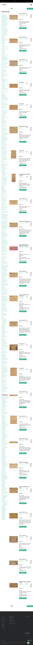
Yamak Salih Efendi (4, 381)
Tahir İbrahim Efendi (4, 375)
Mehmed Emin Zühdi (4, 225)
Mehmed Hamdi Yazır (5, 233)
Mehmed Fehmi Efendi (5, 227)
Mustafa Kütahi (4, 303)
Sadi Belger (3, 330)
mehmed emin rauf (4, 224)
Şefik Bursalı (3, 335)
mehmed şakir (4, 256)
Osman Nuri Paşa (4, 322)
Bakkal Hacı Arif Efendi (5, 55)
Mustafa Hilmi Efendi (4, 300)
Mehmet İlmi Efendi (4, 278)
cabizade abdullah (4, 64)
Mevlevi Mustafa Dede (5, 284)
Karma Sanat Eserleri (4, 504)
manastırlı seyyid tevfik (5, 211)
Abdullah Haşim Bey (4, 18)
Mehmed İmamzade (4, 236)
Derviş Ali (3, 78)
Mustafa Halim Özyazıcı (5, 299)
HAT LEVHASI (21, 82)
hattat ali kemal (4, 157)
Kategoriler (3, 624)
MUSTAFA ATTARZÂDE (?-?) (24, 462)
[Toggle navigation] (31, 4)
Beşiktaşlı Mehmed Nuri (5, 57)
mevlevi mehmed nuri (5, 283)
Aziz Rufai (3, 52)
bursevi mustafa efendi (5, 63)
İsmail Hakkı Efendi (4, 179)
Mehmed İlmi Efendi (4, 235)
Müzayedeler (4, 620)
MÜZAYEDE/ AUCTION (5, 397)
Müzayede (3, 441)
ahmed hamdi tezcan (4, 27)
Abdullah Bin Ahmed (4, 16)
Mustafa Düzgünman (4, 298)
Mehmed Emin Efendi (5, 223)
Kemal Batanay (4, 199)
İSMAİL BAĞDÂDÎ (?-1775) (23, 126)
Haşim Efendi (3, 156)
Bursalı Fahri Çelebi (4, 62)
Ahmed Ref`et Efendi (4, 29)
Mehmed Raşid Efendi (5, 248)
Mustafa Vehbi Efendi (5, 311)
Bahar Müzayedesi (4, 475)
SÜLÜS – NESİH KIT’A (22, 13)
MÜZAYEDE (3, 403)
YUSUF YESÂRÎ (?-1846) (23, 391)
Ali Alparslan (3, 38)
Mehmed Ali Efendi (4, 214)
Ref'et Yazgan (4, 328)
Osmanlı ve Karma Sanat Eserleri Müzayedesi (4, 410)
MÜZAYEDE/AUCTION (5, 396)
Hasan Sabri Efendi (4, 152)
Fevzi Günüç (3, 113)
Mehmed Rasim (4, 249)
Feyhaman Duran (4, 114)
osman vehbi (3, 323)
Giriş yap (27, 1)
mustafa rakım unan (4, 308)
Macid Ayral (3, 203)
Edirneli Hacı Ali (4, 81)
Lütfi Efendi (3, 202)
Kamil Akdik (3, 188)
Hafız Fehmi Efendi (4, 128)
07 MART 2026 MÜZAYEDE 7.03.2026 (21, 15)
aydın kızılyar (3, 51)
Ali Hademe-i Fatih (4, 39)
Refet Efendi (3, 327)
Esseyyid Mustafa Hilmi (5, 110)
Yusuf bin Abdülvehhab (5, 388)
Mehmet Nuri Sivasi (4, 280)
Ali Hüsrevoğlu (4, 41)
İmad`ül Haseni (4, 176)
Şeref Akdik (3, 338)
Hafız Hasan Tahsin (4, 129)
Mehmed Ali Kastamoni (5, 215)
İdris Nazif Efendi (4, 175)
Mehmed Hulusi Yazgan (5, 164)
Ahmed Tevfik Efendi (4, 31)
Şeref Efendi (3, 339)
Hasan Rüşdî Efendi (4, 151)
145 (17, 8)
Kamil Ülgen (3, 189)
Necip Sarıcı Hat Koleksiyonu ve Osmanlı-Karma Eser (4, 471)
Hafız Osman (3, 136)
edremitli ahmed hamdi (5, 84)
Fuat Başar (3, 116)
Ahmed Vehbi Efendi (4, 32)
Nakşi (2, 312)
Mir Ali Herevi (3, 287)
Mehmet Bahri (4, 275)
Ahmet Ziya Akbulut (4, 34)
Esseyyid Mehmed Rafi (5, 103)
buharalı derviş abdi (4, 59)
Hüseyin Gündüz (4, 165)
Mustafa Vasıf (4, 310)
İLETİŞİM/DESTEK (27, 616)
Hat (26, 15)
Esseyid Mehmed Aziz (5, 88)
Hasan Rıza (3, 149)
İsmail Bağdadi (4, 177)
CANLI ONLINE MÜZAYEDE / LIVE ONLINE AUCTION (4, 400)
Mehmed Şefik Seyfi (4, 262)
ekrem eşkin (3, 85)
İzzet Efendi (3, 182)
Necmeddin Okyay (4, 314)
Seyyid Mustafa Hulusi (5, 362)
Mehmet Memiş (4, 279)
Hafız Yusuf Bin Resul (5, 137)
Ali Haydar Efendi (4, 40)
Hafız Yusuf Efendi (4, 138)
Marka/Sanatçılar (4, 625)
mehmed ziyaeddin (4, 274)
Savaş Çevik (3, 334)
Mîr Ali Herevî (3, 288)
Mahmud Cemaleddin (5, 207)
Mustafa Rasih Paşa (4, 309)
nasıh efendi (3, 313)
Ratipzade (3, 326)
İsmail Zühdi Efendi (4, 180)
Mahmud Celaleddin (4, 206)
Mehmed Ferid (4, 228)
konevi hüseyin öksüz (4, 200)
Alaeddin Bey (3, 37)
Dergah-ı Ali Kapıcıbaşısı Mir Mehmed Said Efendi (5, 76)
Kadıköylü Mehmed (4, 183)
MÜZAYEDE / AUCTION (5, 398)
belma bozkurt (4, 56)
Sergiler (3, 622)
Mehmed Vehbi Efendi (5, 273)
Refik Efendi (3, 329)
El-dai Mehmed (4, 86)
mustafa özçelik (4, 304)
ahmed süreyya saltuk (5, 30)
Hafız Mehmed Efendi (5, 132)
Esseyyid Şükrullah (4, 111)
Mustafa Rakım (4, 307)
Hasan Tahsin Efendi (4, 154)
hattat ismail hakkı (4, 158)
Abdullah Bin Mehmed (5, 17)
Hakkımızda (4, 618)
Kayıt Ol (29, 1)
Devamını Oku (21, 139)
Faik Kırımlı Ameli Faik (4, 112)
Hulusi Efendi (3, 163)
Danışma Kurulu (4, 628)
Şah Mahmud (3, 331)
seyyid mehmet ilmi (4, 361)
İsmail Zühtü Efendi (4, 181)
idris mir (3, 174)
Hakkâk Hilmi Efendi (4, 139)
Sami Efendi (3, 333)
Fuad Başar (3, 115)
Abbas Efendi (3, 14)
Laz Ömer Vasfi (4, 201)
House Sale (3, 517)
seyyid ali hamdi (4, 354)
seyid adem (3, 350)
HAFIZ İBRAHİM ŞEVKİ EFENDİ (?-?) (25, 221)
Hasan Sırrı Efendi (4, 153)
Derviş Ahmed (4, 77)
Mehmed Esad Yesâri (4, 226)
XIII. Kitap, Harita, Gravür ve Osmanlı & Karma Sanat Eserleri (5, 464)
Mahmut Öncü (4, 208)
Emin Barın (3, 87)
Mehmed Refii (4, 253)
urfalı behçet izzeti (4, 379)
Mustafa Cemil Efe (4, 297)
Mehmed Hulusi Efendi (5, 234)
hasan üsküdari (4, 155)
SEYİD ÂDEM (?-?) (22, 343)
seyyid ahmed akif (4, 351)
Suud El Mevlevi (4, 374)
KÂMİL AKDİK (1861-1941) (23, 438)
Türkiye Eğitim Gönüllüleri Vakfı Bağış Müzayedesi (5, 500)
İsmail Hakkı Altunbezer (5, 178)
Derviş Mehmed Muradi (5, 79)
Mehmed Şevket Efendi (5, 265)
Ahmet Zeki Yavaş (4, 33)
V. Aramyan (3, 380)
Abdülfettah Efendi (4, 15)
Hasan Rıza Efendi (4, 150)
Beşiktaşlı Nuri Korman (5, 58)
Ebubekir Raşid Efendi (5, 80)
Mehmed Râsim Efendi (5, 250)
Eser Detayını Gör (23, 50)
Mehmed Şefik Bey (4, 261)
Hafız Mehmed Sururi (4, 133)
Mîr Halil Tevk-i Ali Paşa (5, 289)
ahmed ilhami (3, 28)
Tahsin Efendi (3, 376)
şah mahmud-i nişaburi (5, 332)
